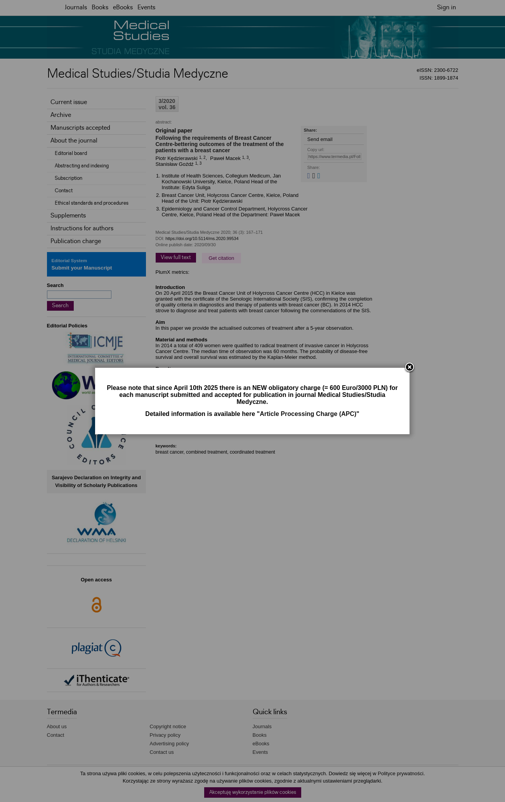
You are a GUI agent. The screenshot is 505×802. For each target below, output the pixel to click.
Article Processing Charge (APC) (308, 414)
